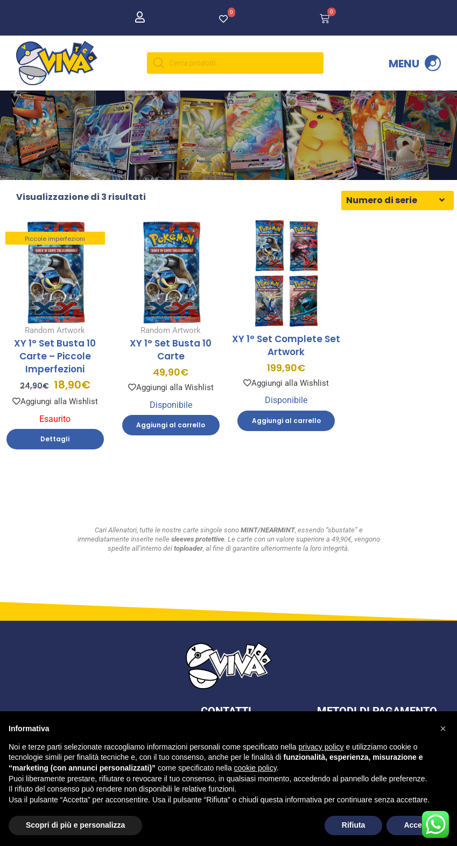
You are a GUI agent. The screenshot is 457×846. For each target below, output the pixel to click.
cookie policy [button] (255, 768)
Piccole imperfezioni (55, 251)
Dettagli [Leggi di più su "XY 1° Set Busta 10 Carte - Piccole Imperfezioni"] (54, 451)
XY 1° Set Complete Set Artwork (286, 357)
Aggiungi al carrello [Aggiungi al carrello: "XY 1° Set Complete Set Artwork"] (286, 432)
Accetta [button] (417, 825)
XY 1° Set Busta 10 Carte (171, 362)
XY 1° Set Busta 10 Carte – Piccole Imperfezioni (55, 368)
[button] (443, 728)
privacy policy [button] (321, 747)
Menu (404, 63)
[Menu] (433, 63)
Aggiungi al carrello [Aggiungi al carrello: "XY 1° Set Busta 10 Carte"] (170, 437)
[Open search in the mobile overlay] (235, 63)
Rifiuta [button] (353, 825)
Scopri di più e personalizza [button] (75, 825)
